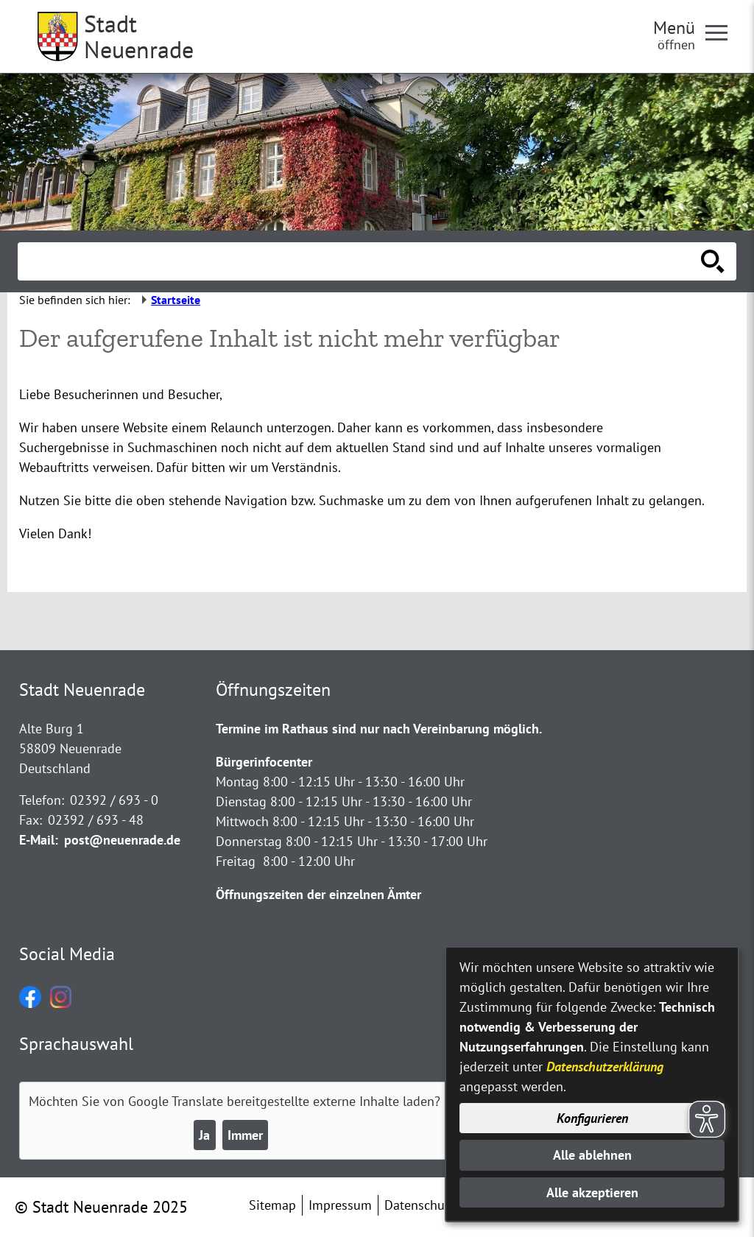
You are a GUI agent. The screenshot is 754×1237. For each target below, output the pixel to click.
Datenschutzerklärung (604, 1066)
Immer (245, 1135)
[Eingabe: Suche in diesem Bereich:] (361, 261)
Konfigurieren (592, 1118)
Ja (204, 1135)
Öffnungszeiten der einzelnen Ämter (318, 894)
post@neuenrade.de (122, 839)
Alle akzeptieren (592, 1192)
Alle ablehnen (592, 1154)
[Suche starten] (713, 261)
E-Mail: (38, 839)
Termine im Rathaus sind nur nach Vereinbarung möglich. (379, 728)
